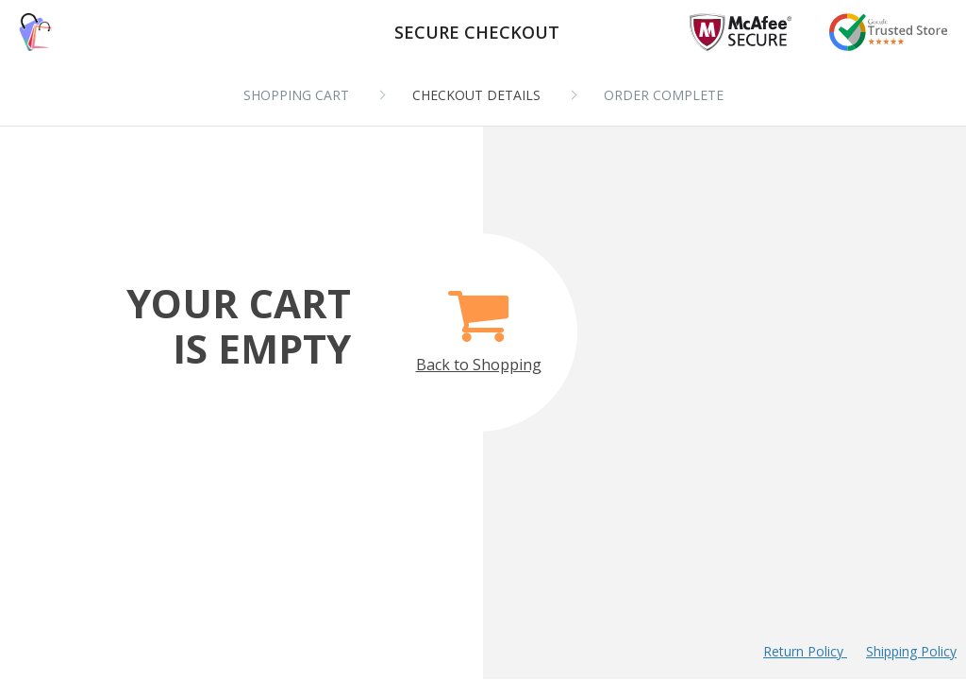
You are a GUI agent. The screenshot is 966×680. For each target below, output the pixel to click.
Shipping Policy (911, 651)
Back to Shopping (478, 320)
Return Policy (805, 651)
